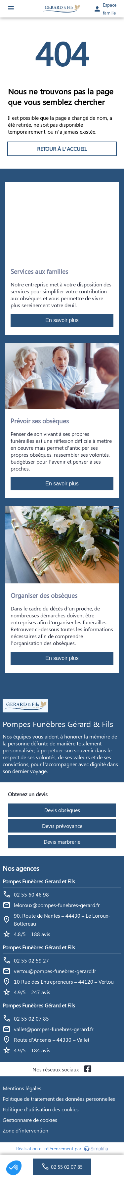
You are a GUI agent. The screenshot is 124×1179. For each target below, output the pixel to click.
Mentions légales (22, 1088)
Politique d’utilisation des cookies (41, 1109)
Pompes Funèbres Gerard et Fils (39, 881)
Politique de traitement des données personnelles (59, 1098)
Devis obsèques (62, 809)
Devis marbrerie (62, 841)
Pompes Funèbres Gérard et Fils (39, 947)
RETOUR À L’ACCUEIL (62, 148)
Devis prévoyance (62, 825)
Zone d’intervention (25, 1130)
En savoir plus (62, 320)
